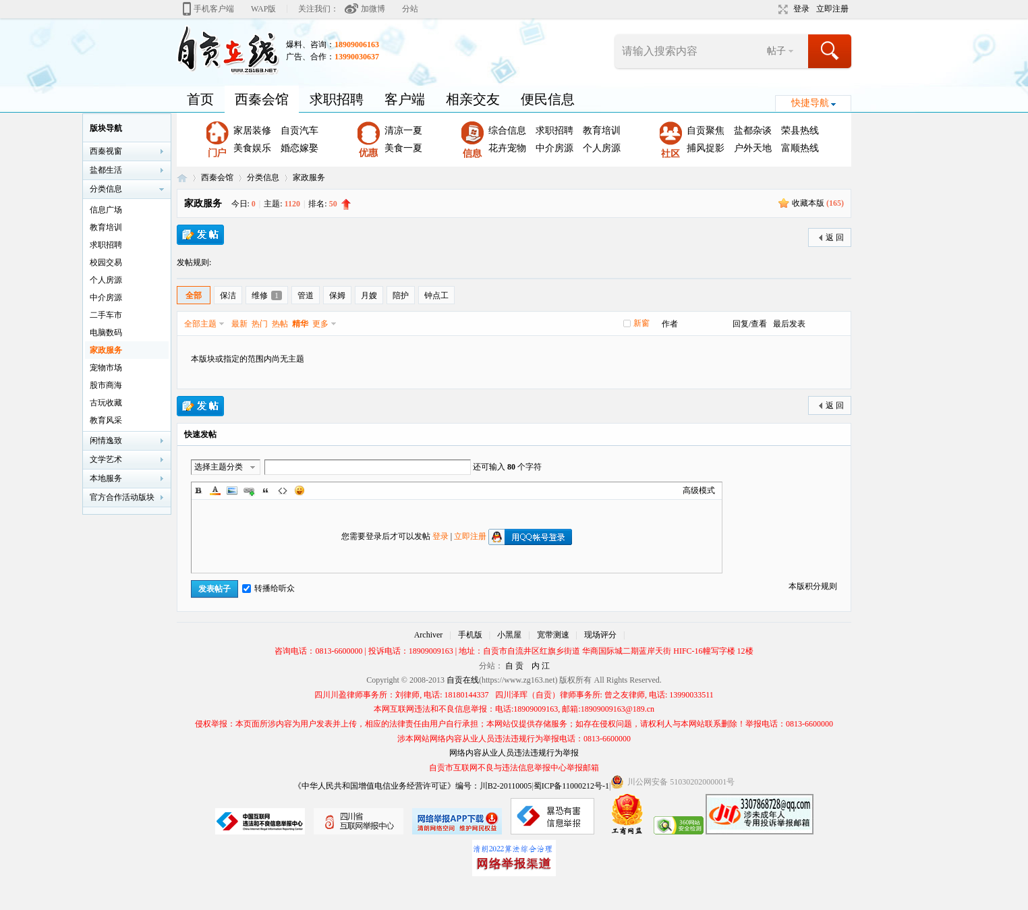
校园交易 (106, 262)
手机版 (470, 634)
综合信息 (507, 130)
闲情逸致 (106, 440)
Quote (266, 490)
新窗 (641, 323)
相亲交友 (473, 99)
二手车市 (106, 315)
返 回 (835, 237)
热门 (260, 324)
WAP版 (263, 8)
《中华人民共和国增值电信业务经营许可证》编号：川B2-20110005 (412, 786)
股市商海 (106, 385)
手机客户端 (214, 8)
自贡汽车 (299, 130)
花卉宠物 (507, 148)
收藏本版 (818, 203)
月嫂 (369, 295)
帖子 (776, 51)
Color (215, 490)
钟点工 (436, 295)
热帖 (280, 324)
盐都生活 (106, 170)
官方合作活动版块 (122, 497)
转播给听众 (268, 588)
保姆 (337, 295)
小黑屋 (509, 634)
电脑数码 (106, 332)
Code (282, 490)
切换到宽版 (781, 9)
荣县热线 (800, 130)
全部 (193, 295)
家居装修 (252, 130)
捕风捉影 (705, 148)
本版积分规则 (813, 586)
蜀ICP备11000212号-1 (571, 786)
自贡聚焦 (705, 130)
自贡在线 (182, 178)
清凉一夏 (403, 130)
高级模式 (699, 490)
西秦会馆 (262, 99)
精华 (300, 324)
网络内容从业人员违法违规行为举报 (514, 753)
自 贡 (514, 666)
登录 (801, 8)
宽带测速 (553, 634)
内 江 (541, 666)
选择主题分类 (218, 467)
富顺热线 (800, 148)
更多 (320, 324)
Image (232, 490)
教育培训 (602, 130)
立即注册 (832, 8)
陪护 (401, 295)
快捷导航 (810, 103)
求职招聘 (337, 99)
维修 (267, 295)
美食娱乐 (252, 148)
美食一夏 (403, 148)
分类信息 (263, 177)
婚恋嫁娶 (299, 148)
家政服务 (309, 177)
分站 (410, 8)
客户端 (404, 99)
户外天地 (753, 148)
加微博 (373, 8)
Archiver (428, 634)
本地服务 (106, 478)
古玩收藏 (106, 402)
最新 (239, 324)
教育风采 (106, 420)
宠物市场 (106, 367)
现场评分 (600, 634)
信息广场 (106, 210)
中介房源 (554, 148)
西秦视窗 (106, 151)
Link (249, 490)
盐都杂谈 (753, 130)
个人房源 (602, 148)
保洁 (228, 295)
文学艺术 (106, 459)
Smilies (299, 490)
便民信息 (548, 99)
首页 (200, 99)
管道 (305, 295)
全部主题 (200, 324)
